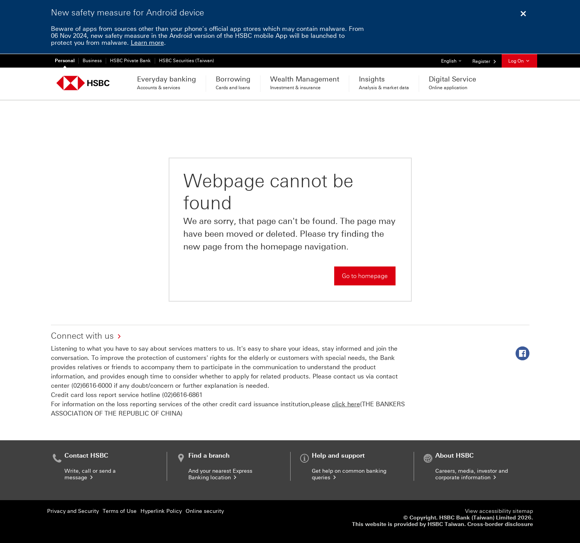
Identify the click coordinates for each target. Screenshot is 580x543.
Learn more (147, 42)
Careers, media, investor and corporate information (471, 474)
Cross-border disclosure (500, 524)
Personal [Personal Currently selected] (64, 60)
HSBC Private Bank (130, 60)
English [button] (454, 59)
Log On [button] (519, 61)
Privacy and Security (73, 511)
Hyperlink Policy (161, 511)
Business (92, 60)
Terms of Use (120, 511)
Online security (205, 511)
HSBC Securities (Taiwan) (186, 60)
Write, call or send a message (90, 474)
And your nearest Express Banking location (220, 474)
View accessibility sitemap (499, 511)
